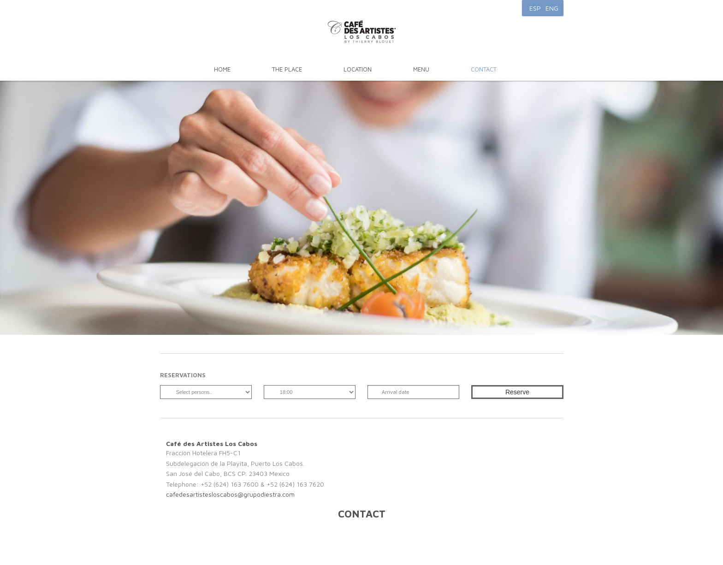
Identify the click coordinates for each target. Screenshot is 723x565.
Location (358, 69)
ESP (535, 8)
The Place (287, 69)
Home (222, 69)
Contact (484, 69)
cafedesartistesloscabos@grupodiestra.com (230, 494)
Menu (421, 69)
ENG (551, 8)
